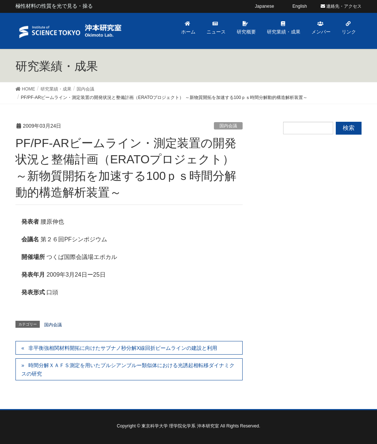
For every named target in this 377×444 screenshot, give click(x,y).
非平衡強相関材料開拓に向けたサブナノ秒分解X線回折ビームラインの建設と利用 (122, 348)
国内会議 (228, 125)
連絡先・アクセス (341, 6)
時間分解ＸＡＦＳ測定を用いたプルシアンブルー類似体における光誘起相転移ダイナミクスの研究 (128, 369)
